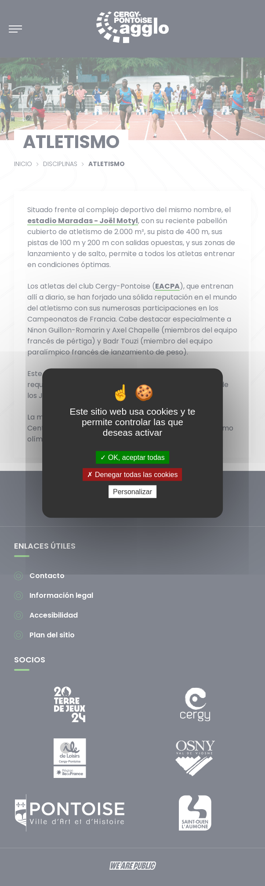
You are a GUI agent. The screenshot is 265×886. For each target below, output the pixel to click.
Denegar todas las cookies (132, 474)
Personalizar (132, 491)
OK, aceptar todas (132, 457)
